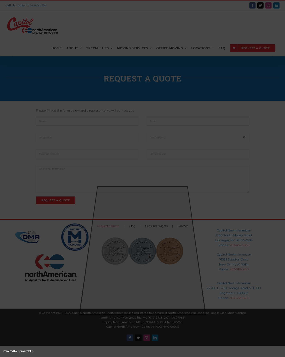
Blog (132, 226)
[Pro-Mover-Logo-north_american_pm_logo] (75, 225)
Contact (183, 226)
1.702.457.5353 (36, 5)
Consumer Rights (156, 226)
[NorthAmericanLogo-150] (51, 255)
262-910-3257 (239, 269)
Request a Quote (108, 226)
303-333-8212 (239, 298)
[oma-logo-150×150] (27, 225)
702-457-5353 (239, 245)
